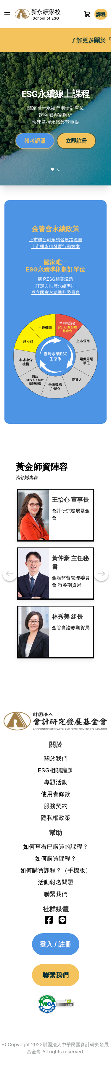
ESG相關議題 (55, 770)
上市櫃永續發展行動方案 (55, 246)
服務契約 (55, 805)
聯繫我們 (55, 894)
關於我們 (55, 758)
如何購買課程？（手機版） (55, 870)
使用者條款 (55, 794)
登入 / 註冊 (100, 14)
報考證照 (35, 140)
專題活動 (55, 782)
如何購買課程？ (55, 858)
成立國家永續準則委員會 (55, 292)
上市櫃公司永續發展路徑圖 (55, 239)
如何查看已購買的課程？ (55, 846)
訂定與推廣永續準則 (55, 286)
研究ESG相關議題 (55, 279)
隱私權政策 (55, 817)
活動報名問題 (55, 882)
